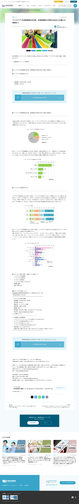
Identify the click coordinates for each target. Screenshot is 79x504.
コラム (27, 5)
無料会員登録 (73, 1)
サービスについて (14, 485)
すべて (54, 5)
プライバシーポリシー (17, 493)
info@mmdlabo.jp (52, 484)
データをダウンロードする (30, 98)
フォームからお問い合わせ (67, 482)
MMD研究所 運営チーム (62, 27)
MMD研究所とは (5, 485)
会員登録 (26, 485)
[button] (76, 437)
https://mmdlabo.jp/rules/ (21, 370)
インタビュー (34, 5)
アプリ (24, 26)
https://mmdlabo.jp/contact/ (26, 311)
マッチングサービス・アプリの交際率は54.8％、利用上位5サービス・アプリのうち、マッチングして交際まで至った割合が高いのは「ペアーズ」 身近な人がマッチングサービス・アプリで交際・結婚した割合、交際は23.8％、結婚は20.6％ (64, 460)
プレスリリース (48, 5)
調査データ (21, 5)
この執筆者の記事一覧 (59, 387)
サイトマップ (9, 493)
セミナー (40, 5)
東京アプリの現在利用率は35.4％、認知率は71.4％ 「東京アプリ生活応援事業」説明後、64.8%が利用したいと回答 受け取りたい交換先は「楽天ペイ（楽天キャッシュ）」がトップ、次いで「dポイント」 (13, 460)
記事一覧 (21, 485)
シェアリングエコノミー (17, 26)
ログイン (66, 1)
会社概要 (3, 493)
